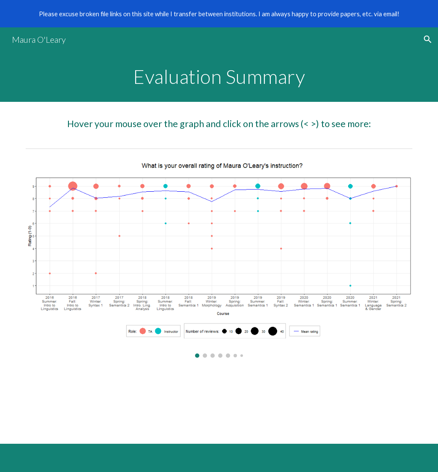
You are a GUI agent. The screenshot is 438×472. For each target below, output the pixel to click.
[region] (219, 13)
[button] (427, 39)
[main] (219, 77)
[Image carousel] (219, 260)
